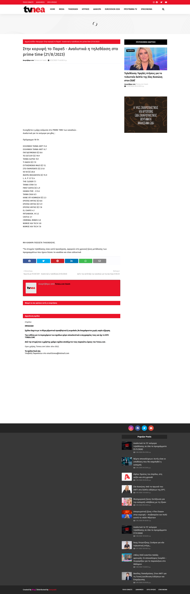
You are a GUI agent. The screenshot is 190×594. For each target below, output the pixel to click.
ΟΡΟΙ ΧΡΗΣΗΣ (52, 2)
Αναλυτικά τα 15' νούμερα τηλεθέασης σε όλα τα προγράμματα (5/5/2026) (150, 446)
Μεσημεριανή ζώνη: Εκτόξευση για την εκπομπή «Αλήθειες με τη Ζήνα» (149, 500)
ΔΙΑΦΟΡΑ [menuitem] (97, 9)
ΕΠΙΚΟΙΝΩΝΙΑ (162, 590)
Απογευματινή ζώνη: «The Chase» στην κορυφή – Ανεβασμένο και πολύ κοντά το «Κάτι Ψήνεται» (150, 514)
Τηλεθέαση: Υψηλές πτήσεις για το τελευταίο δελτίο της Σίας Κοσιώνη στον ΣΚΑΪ (143, 77)
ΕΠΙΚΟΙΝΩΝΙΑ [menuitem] (146, 9)
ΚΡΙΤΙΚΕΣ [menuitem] (85, 9)
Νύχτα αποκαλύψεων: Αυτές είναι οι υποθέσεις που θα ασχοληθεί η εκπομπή (149, 462)
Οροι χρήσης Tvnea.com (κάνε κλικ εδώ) (42, 346)
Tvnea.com (100, 342)
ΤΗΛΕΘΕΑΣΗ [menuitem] (73, 9)
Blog (33, 590)
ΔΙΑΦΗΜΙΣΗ (40, 2)
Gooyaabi (52, 590)
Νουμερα (39, 42)
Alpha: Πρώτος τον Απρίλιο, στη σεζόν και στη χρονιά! (147, 475)
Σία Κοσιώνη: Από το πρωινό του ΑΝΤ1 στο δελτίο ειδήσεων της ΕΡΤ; (149, 488)
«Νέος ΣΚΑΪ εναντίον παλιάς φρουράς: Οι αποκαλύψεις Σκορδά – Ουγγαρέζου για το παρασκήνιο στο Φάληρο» (149, 559)
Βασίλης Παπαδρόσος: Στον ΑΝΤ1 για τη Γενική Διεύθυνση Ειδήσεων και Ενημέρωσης (149, 576)
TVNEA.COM (30, 337)
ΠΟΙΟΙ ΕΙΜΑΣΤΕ (28, 2)
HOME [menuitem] (52, 9)
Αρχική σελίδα (30, 42)
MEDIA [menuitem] (61, 9)
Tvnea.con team (40, 60)
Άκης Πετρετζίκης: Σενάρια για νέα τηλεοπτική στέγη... (148, 544)
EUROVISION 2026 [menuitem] (112, 9)
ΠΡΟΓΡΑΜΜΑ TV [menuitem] (130, 9)
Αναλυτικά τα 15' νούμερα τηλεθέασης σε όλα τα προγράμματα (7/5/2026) (150, 530)
